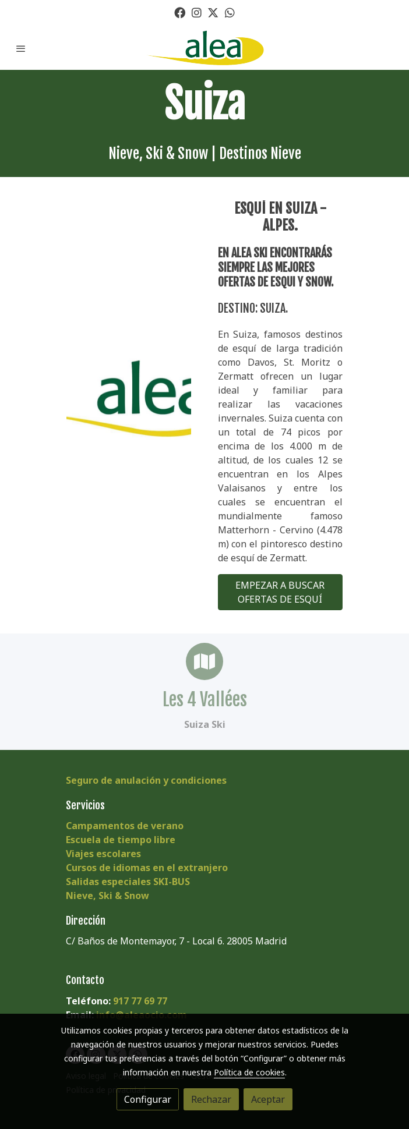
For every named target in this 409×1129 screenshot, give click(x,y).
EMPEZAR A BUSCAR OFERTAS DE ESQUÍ (280, 592)
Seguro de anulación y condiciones (146, 780)
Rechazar (211, 1099)
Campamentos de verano (125, 825)
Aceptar (268, 1099)
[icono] (204, 661)
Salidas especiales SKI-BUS (128, 881)
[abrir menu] (21, 48)
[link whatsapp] (230, 11)
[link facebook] (179, 11)
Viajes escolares (103, 853)
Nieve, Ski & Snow (107, 895)
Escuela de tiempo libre (120, 839)
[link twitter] (212, 11)
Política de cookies (249, 1072)
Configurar (147, 1099)
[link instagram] (197, 11)
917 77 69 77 (140, 1000)
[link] (204, 48)
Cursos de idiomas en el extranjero (147, 867)
